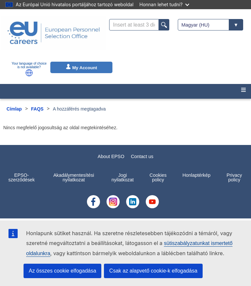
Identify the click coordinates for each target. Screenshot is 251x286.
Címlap (14, 109)
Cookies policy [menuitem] (158, 177)
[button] (29, 73)
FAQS (37, 109)
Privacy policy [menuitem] (234, 177)
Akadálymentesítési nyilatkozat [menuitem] (73, 177)
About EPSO (111, 156)
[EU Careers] (53, 37)
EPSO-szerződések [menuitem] (21, 177)
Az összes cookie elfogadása (62, 271)
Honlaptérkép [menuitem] (196, 175)
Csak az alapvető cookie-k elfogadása (153, 271)
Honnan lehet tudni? (164, 4)
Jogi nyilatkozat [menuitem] (122, 177)
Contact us (142, 156)
